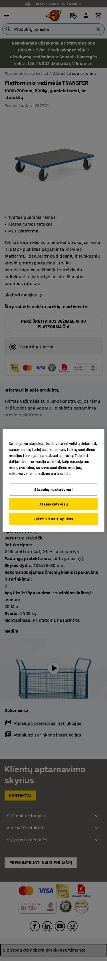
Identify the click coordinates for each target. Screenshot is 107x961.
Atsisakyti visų (53, 504)
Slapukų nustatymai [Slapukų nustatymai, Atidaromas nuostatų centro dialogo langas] (53, 489)
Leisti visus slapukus (53, 518)
